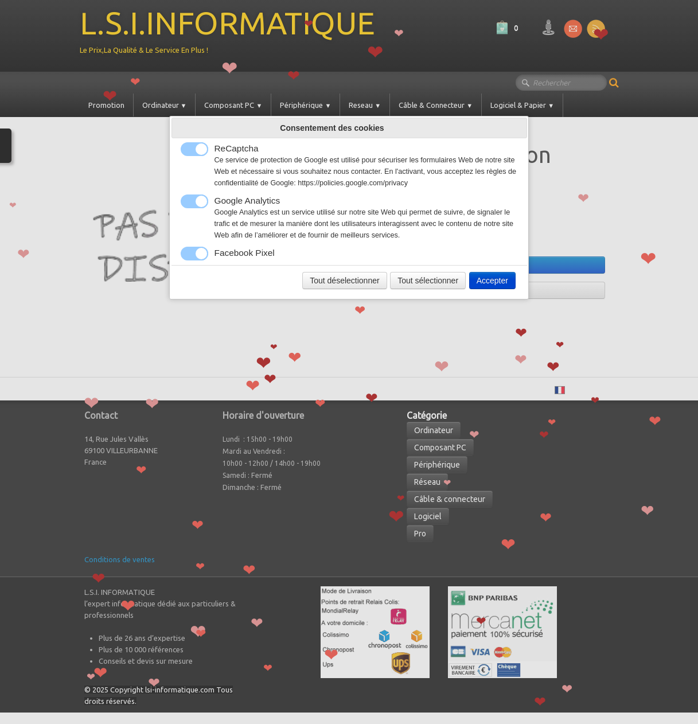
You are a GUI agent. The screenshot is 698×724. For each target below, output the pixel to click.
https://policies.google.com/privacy (353, 183)
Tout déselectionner (344, 280)
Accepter (492, 280)
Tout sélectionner (427, 280)
